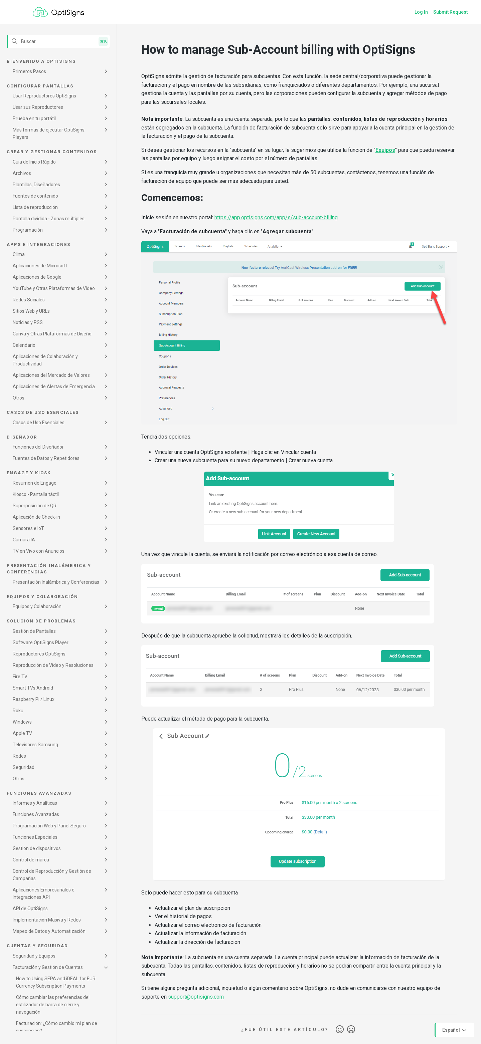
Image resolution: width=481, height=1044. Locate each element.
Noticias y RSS (28, 322)
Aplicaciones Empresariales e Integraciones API (43, 893)
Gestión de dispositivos (37, 848)
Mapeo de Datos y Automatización (49, 931)
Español (455, 1030)
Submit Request (450, 12)
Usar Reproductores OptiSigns (44, 95)
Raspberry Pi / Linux (33, 699)
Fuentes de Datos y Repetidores (46, 458)
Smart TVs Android (33, 688)
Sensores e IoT (28, 528)
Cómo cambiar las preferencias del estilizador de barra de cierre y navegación (53, 1005)
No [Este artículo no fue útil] (351, 1029)
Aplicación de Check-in (36, 517)
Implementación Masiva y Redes (47, 920)
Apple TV (22, 733)
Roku (18, 710)
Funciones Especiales (35, 837)
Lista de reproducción (35, 207)
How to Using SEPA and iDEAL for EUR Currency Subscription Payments (56, 982)
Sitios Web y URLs (31, 311)
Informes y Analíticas (35, 803)
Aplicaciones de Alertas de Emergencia (54, 386)
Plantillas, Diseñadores (36, 184)
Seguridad (23, 767)
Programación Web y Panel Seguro (49, 825)
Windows (22, 722)
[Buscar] (58, 41)
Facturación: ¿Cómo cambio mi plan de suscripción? (56, 1027)
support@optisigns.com (196, 997)
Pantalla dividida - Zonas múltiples (49, 218)
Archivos (22, 173)
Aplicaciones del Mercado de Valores (51, 375)
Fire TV (20, 676)
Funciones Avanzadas (36, 814)
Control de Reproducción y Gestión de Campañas (52, 874)
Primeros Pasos (29, 71)
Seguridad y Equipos (34, 956)
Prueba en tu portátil (34, 118)
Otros (18, 398)
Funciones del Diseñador (38, 447)
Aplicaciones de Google (37, 277)
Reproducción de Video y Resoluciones (53, 665)
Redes (19, 756)
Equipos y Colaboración (37, 606)
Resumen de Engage (34, 483)
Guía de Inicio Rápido (34, 162)
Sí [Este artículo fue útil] (340, 1029)
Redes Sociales (29, 299)
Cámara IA (24, 539)
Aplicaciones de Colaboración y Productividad (45, 360)
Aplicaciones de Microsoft (40, 265)
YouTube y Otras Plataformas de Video (54, 288)
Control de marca (31, 859)
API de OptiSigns (30, 908)
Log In (421, 12)
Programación (28, 230)
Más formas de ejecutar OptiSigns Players (49, 133)
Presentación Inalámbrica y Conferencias (56, 582)
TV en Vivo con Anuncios (38, 551)
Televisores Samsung (35, 744)
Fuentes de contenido (35, 196)
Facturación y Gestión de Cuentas (48, 967)
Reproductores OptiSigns (39, 654)
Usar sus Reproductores (38, 107)
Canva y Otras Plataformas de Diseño (52, 333)
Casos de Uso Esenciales (38, 422)
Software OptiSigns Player (40, 642)
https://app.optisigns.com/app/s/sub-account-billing (276, 217)
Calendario (24, 345)
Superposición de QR (34, 505)
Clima (19, 254)
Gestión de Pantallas (34, 631)
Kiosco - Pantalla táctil (36, 494)
